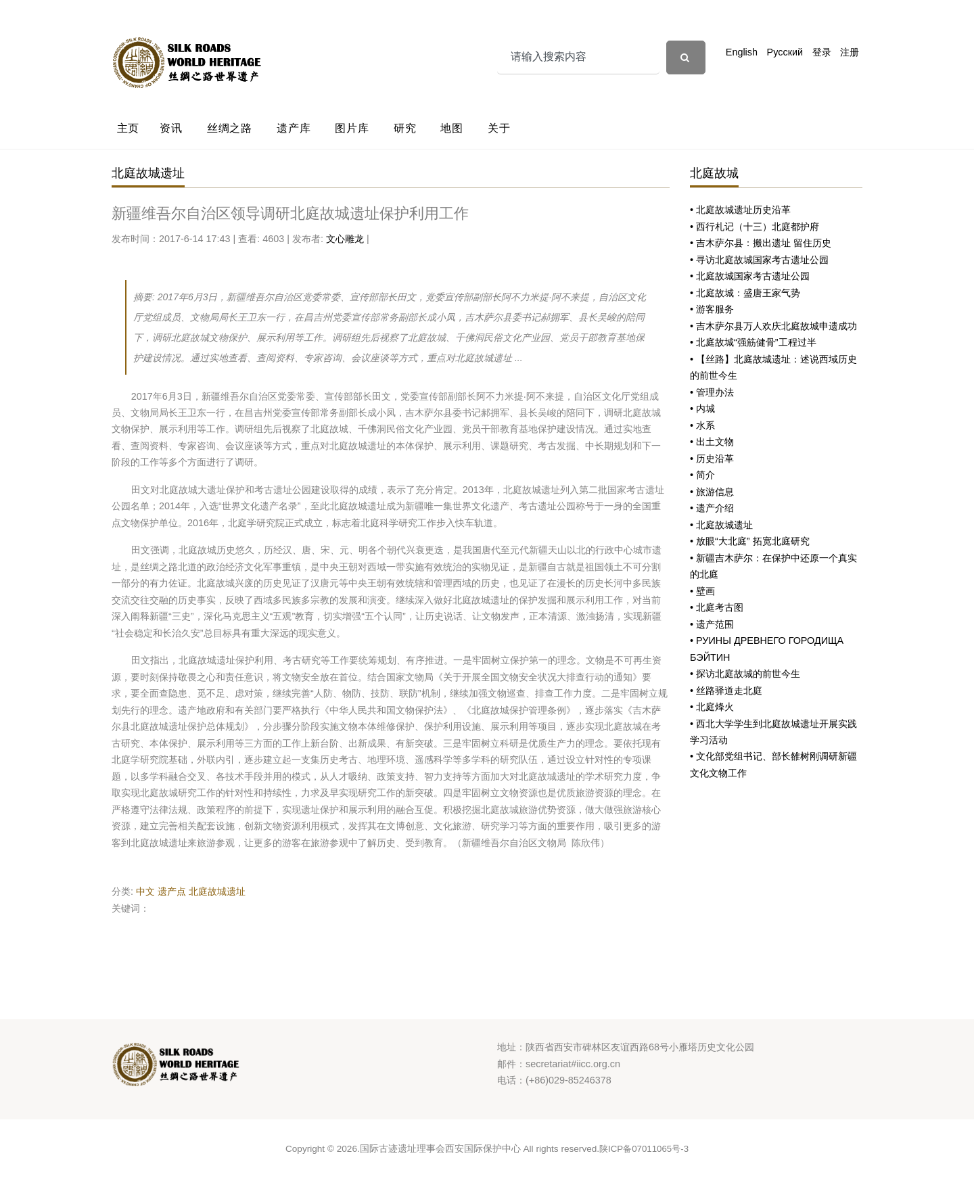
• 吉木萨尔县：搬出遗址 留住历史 (760, 242)
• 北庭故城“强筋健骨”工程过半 (753, 342)
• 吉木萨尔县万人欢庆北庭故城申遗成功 (773, 326)
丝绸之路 (229, 128)
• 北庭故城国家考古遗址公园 (750, 276)
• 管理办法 (712, 392)
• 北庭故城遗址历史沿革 (740, 209)
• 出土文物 (712, 441)
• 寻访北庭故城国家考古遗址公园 (759, 259)
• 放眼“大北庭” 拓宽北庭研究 (750, 541)
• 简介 (702, 474)
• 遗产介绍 (712, 508)
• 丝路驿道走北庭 (726, 690)
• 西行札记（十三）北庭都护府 (754, 226)
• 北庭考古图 (716, 607)
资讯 (171, 128)
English (742, 52)
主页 (128, 128)
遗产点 (172, 891)
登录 (821, 52)
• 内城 (702, 408)
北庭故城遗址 (217, 891)
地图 (451, 128)
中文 (145, 891)
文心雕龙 (345, 238)
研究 (405, 128)
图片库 (352, 128)
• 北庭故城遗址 (721, 524)
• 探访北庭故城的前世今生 (745, 673)
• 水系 (702, 425)
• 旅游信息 (712, 491)
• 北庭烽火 (712, 706)
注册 (849, 52)
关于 (499, 128)
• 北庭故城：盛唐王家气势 (745, 292)
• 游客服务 (712, 309)
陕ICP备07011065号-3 (644, 1149)
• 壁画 (702, 591)
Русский (785, 52)
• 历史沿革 (712, 458)
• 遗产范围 (712, 624)
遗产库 (293, 128)
